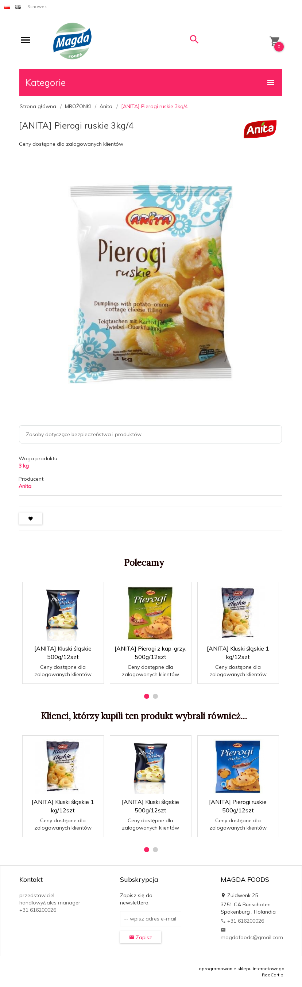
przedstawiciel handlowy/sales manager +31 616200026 (49, 902)
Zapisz (140, 937)
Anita (25, 486)
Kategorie (150, 82)
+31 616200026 (242, 921)
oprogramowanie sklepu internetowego (241, 968)
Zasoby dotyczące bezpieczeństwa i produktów (84, 434)
